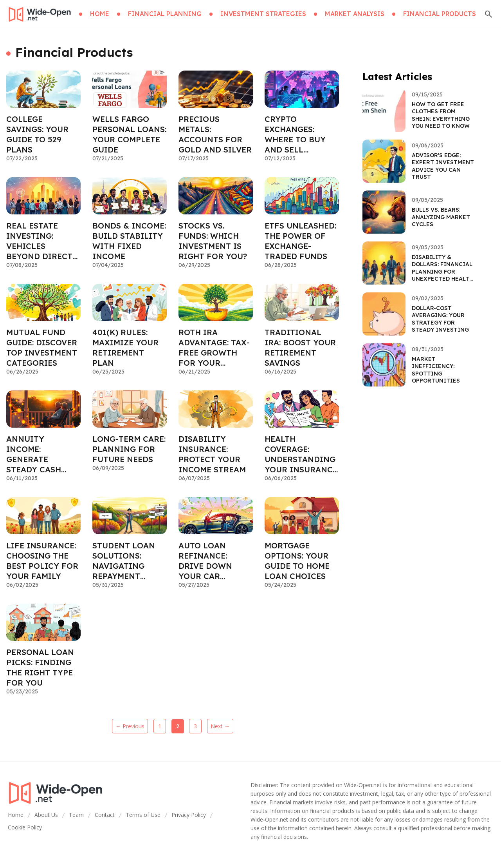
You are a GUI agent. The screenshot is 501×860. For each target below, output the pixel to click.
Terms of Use (143, 814)
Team (76, 814)
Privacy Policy (188, 814)
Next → (220, 726)
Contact (105, 814)
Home (15, 814)
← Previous (129, 726)
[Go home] (39, 14)
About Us (46, 814)
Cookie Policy (25, 827)
